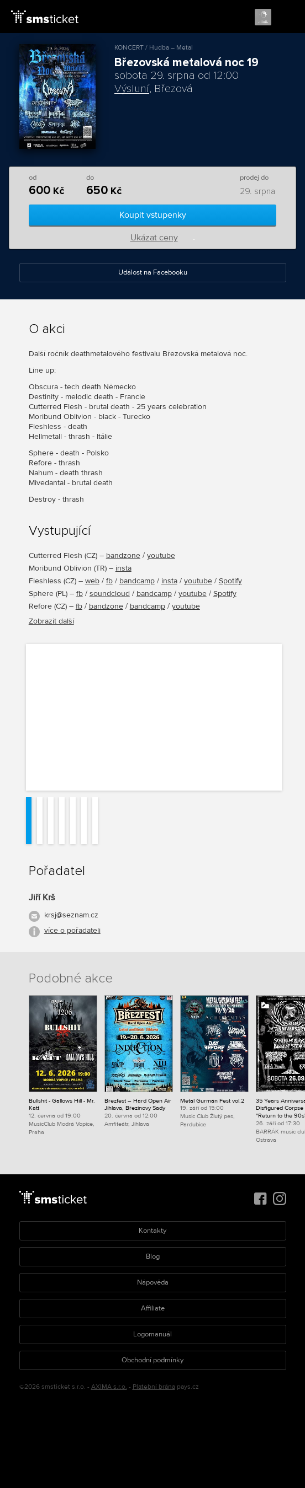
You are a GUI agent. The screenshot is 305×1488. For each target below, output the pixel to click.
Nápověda (153, 1282)
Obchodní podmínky (152, 1360)
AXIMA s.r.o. (109, 1387)
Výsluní (131, 88)
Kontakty (152, 1230)
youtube (161, 555)
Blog (153, 1256)
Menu (287, 17)
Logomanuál (152, 1334)
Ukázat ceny (154, 237)
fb (109, 580)
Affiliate (153, 1308)
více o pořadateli (72, 930)
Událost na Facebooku (152, 272)
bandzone (123, 555)
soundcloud (110, 593)
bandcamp (137, 580)
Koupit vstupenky (152, 215)
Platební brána (154, 1387)
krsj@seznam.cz (71, 915)
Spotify (230, 580)
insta (123, 568)
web (92, 580)
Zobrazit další (51, 621)
